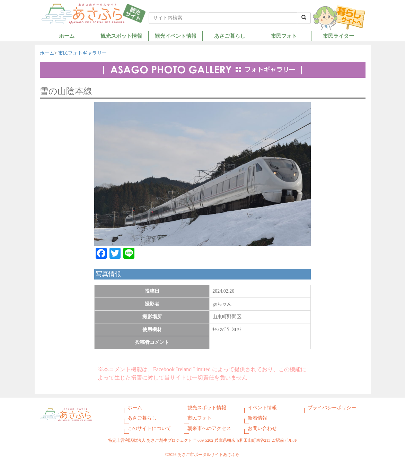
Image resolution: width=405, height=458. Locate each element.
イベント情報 (262, 407)
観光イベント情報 (175, 36)
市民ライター (338, 36)
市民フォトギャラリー (82, 53)
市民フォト (284, 36)
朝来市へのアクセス (209, 428)
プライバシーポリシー (332, 407)
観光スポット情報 (121, 36)
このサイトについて (149, 428)
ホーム (66, 36)
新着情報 (257, 418)
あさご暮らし (229, 36)
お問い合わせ (262, 428)
